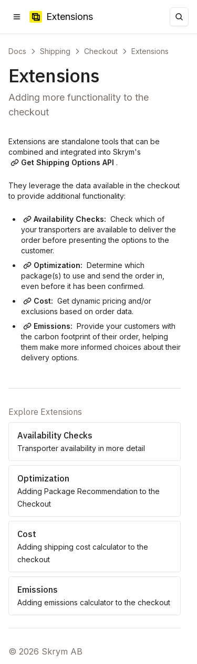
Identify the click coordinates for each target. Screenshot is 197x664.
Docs (17, 51)
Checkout (101, 51)
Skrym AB (62, 651)
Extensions (150, 51)
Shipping (55, 51)
